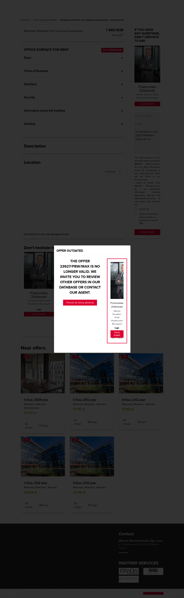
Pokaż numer (117, 334)
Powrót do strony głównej (80, 302)
